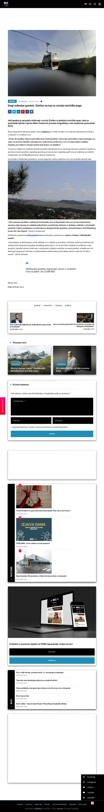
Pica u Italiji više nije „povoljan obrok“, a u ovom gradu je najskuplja (39, 672)
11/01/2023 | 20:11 (34, 101)
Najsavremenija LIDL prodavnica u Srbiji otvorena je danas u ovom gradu (41, 576)
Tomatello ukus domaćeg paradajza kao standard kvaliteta (37, 680)
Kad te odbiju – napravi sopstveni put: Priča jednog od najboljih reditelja (41, 704)
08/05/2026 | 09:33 (21, 706)
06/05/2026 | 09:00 (21, 546)
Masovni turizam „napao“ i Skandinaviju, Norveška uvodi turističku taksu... (28, 369)
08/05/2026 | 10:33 (21, 691)
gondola (37, 305)
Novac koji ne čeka (22, 696)
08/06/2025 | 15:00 (28, 364)
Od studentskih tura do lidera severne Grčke (72, 369)
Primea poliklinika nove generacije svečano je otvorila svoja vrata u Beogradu (43, 688)
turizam (58, 305)
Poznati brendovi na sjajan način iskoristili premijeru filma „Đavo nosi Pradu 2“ (43, 511)
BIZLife (24, 101)
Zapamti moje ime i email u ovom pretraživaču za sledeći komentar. (40, 427)
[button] (92, 777)
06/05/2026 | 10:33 (21, 514)
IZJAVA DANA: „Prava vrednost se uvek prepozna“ (33, 543)
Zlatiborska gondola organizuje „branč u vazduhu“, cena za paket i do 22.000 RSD (51, 270)
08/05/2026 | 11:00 (21, 683)
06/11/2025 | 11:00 (73, 364)
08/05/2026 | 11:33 (21, 675)
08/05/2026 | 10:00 (21, 698)
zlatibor (68, 305)
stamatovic (48, 305)
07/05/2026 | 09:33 (21, 579)
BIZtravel (12, 101)
